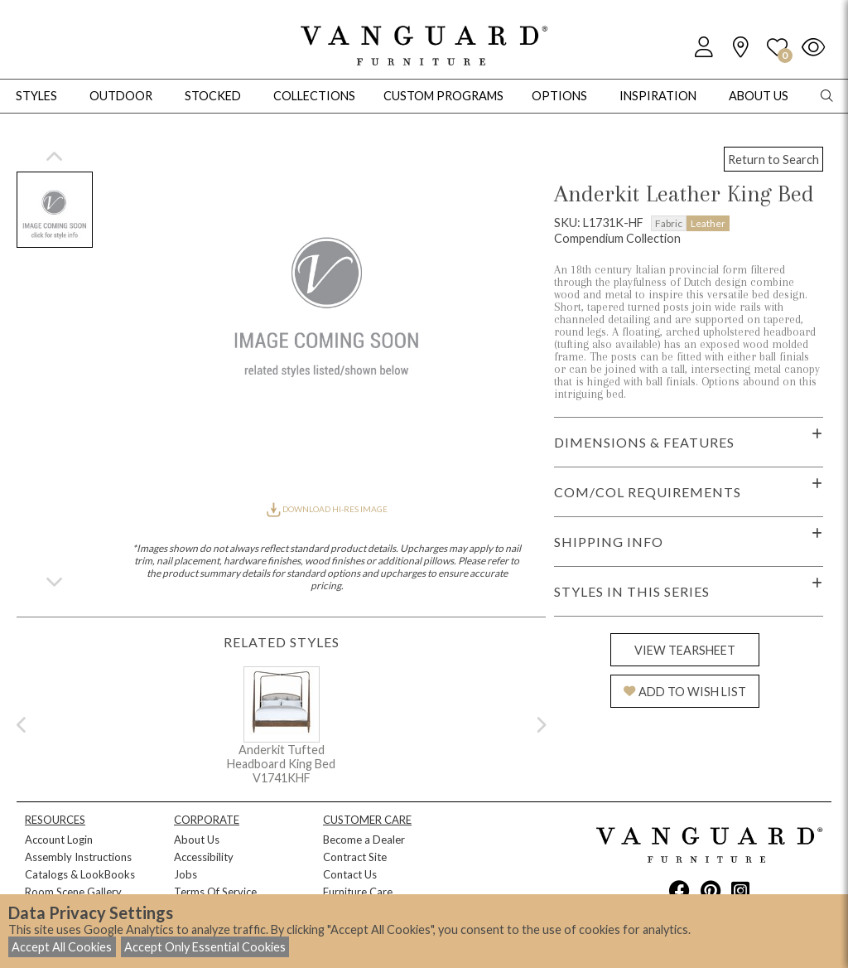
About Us (196, 839)
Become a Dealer (364, 839)
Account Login (59, 839)
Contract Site (355, 857)
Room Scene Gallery (73, 891)
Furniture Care (358, 891)
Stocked (213, 96)
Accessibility (204, 857)
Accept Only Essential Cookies (205, 947)
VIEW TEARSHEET (684, 650)
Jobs (185, 874)
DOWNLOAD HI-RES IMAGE (327, 509)
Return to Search (773, 159)
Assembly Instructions (78, 857)
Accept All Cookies (62, 947)
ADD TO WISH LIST (685, 692)
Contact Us (350, 874)
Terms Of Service (215, 891)
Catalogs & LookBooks (80, 874)
